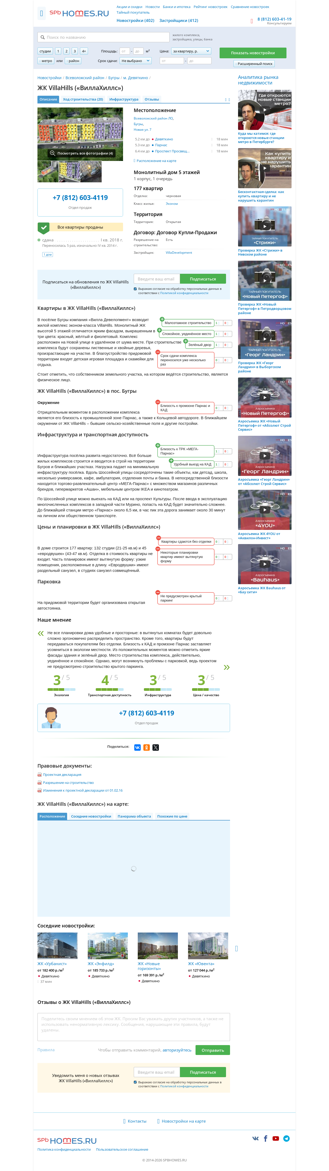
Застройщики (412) (178, 20)
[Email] (157, 279)
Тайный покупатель (133, 12)
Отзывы (152, 99)
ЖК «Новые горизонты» (158, 952)
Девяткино (164, 139)
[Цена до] (199, 60)
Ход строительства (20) (83, 99)
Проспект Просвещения (174, 151)
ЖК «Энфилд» (108, 949)
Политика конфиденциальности (64, 1149)
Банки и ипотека (176, 6)
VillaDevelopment (179, 252)
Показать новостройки (253, 52)
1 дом (48, 254)
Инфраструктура (124, 99)
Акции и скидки (129, 6)
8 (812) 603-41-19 (275, 19)
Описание (48, 99)
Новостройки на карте (184, 1121)
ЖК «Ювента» (208, 949)
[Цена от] (172, 60)
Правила (46, 1049)
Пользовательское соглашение (122, 1149)
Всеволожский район (85, 77)
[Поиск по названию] (103, 37)
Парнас (161, 144)
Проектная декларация (62, 774)
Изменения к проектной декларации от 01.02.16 (83, 790)
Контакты (137, 1121)
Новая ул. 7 (142, 129)
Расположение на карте (156, 160)
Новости (153, 6)
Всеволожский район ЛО (153, 118)
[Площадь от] (125, 51)
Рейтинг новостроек (211, 6)
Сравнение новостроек (250, 6)
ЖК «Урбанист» (57, 949)
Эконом (172, 203)
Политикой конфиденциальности (184, 293)
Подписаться (203, 279)
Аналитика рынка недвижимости (258, 80)
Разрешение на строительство (68, 782)
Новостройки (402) (135, 20)
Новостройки (49, 77)
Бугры (114, 77)
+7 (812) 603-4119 (80, 197)
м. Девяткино (135, 77)
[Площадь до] (138, 51)
